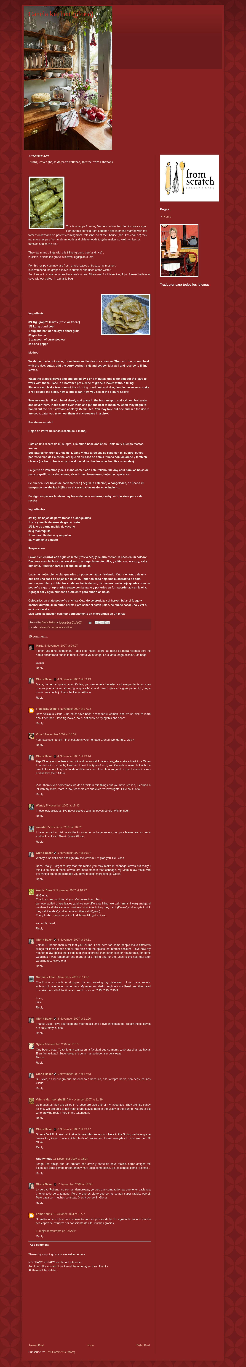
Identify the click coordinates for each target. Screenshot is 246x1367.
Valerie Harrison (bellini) (52, 1099)
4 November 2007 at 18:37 (59, 734)
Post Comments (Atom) (60, 1352)
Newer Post (36, 1345)
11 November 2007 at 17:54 (74, 1184)
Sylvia (40, 1044)
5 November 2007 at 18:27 (70, 890)
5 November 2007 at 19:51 (74, 939)
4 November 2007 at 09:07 (61, 645)
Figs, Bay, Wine (46, 708)
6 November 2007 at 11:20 (74, 1018)
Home (90, 1345)
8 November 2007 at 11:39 (86, 1099)
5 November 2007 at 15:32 (63, 805)
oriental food (66, 627)
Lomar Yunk (44, 1214)
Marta (39, 645)
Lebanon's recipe (48, 627)
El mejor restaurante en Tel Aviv (55, 1231)
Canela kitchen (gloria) (61, 14)
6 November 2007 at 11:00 (72, 977)
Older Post (143, 1345)
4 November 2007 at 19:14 (74, 756)
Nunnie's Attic (45, 977)
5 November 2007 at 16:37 (74, 852)
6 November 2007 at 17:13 (61, 1044)
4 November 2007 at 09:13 (74, 679)
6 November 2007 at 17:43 (74, 1074)
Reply (39, 668)
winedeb (41, 827)
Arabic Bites (44, 890)
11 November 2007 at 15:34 (70, 1158)
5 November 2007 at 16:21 (65, 827)
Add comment (39, 1244)
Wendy (40, 805)
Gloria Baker (44, 679)
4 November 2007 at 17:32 (74, 708)
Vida (39, 734)
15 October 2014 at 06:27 (69, 1214)
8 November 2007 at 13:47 (74, 1129)
